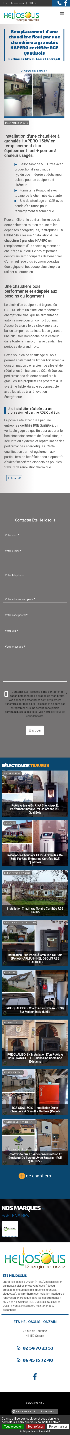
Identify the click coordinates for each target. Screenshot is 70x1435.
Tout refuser (35, 1426)
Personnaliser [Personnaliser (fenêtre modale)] (58, 1426)
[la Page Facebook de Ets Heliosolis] (64, 5)
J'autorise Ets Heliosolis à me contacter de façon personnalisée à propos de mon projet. (35, 694)
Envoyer (34, 730)
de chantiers (38, 1176)
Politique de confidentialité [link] (35, 1431)
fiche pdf (16, 478)
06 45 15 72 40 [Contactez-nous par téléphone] (38, 1360)
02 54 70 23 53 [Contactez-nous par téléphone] (38, 1348)
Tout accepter (13, 1426)
